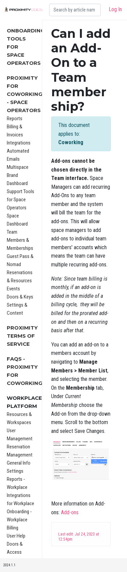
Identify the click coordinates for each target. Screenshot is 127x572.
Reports (14, 118)
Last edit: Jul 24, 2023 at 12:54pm (78, 537)
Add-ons (70, 512)
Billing (12, 528)
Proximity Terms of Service (22, 335)
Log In (115, 9)
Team (12, 232)
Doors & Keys (20, 297)
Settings (15, 471)
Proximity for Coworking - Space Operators (24, 94)
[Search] (75, 10)
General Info (18, 463)
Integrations (18, 143)
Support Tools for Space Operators (20, 199)
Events (13, 289)
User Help (16, 536)
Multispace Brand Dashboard (17, 175)
